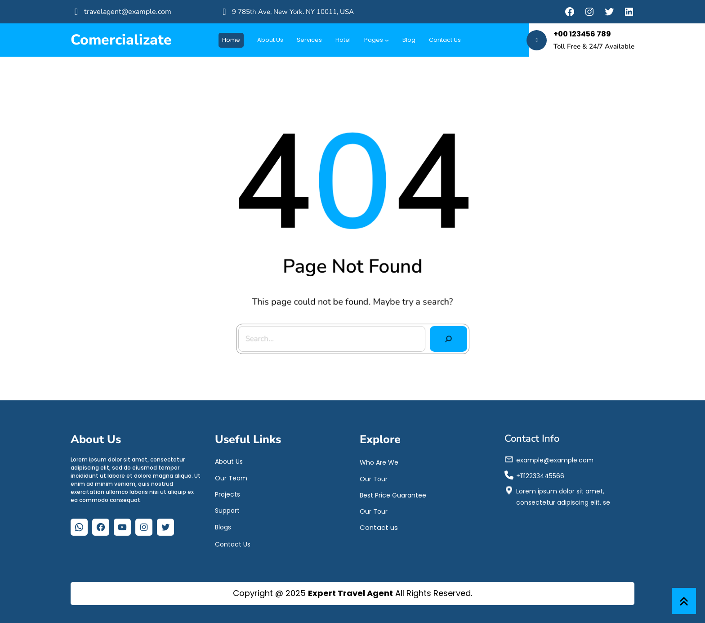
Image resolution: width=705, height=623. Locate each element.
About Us (229, 459)
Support (227, 508)
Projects (227, 492)
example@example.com (554, 458)
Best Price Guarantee (393, 493)
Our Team (231, 475)
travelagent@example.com (127, 12)
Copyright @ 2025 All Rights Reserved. (352, 593)
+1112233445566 (540, 473)
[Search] (446, 336)
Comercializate (121, 39)
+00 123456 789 (582, 34)
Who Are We (379, 460)
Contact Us (232, 542)
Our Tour (374, 476)
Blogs (223, 525)
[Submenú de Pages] (387, 40)
